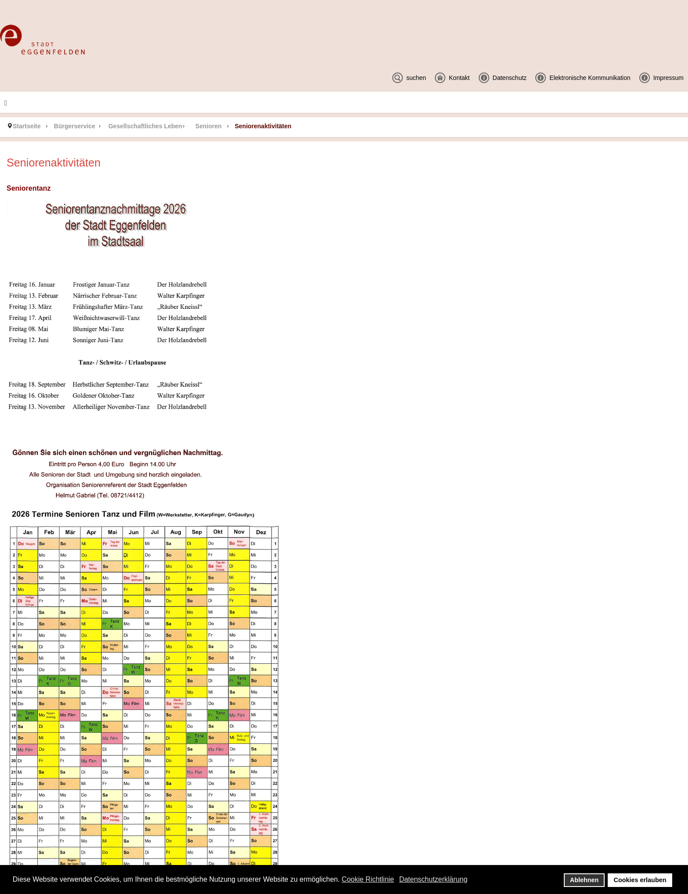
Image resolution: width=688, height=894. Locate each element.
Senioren (208, 126)
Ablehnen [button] (584, 879)
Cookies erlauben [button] (640, 879)
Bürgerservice (74, 126)
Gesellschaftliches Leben (145, 126)
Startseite (27, 126)
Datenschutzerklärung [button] (433, 879)
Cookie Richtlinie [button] (368, 879)
